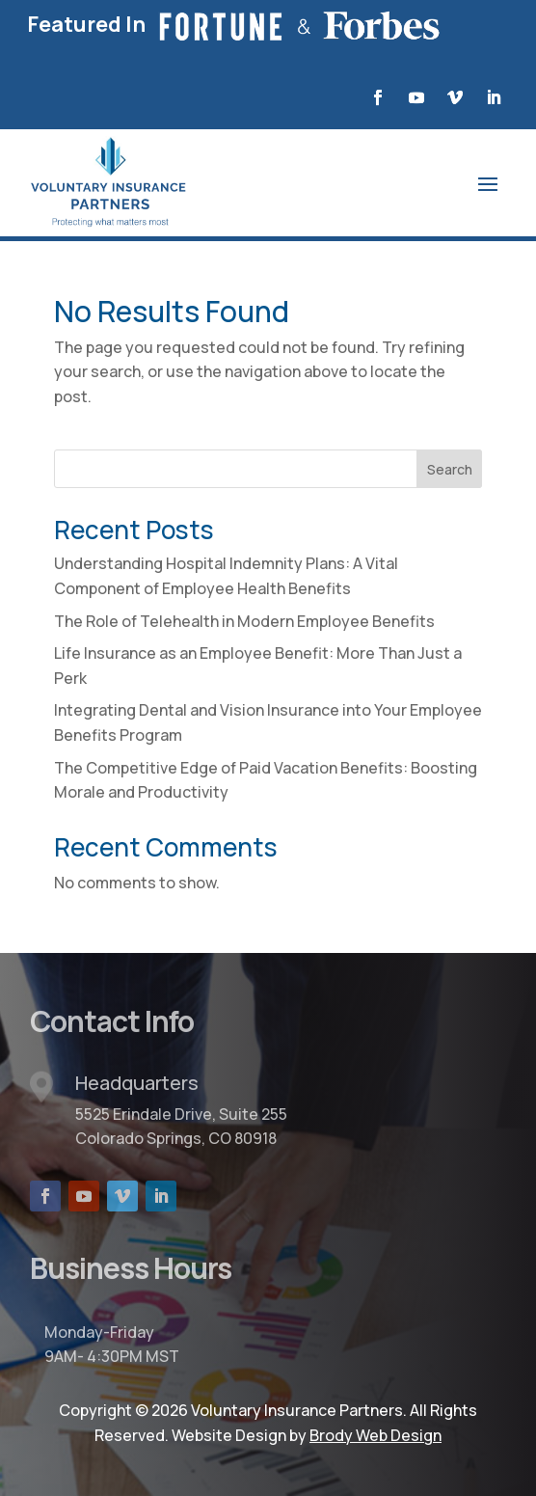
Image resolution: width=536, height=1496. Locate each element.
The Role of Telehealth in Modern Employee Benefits (244, 621)
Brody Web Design (375, 1435)
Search (449, 469)
